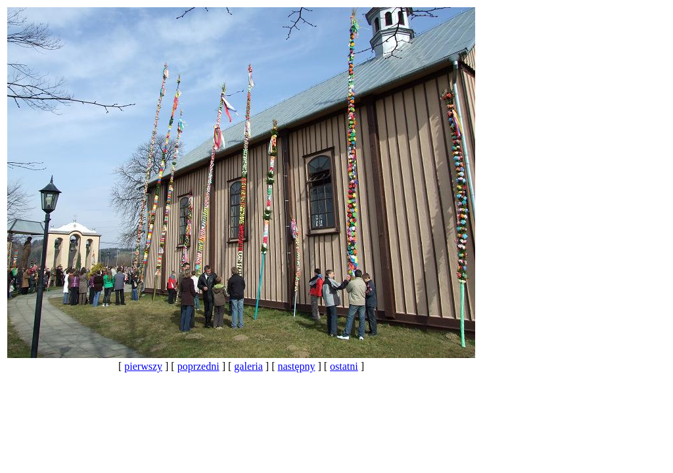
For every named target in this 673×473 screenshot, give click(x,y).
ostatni (344, 366)
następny (296, 366)
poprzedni (198, 366)
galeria (248, 366)
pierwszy (143, 366)
